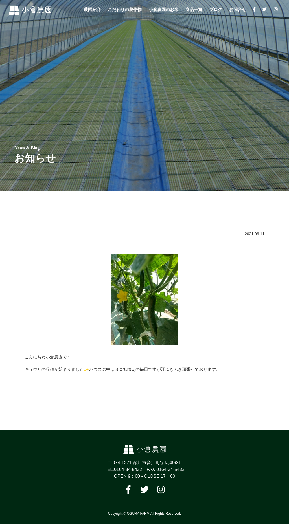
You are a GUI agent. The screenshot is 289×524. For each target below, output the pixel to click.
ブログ (215, 9)
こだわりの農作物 (125, 9)
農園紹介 (92, 9)
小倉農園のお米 (163, 9)
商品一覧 (193, 9)
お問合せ (237, 9)
